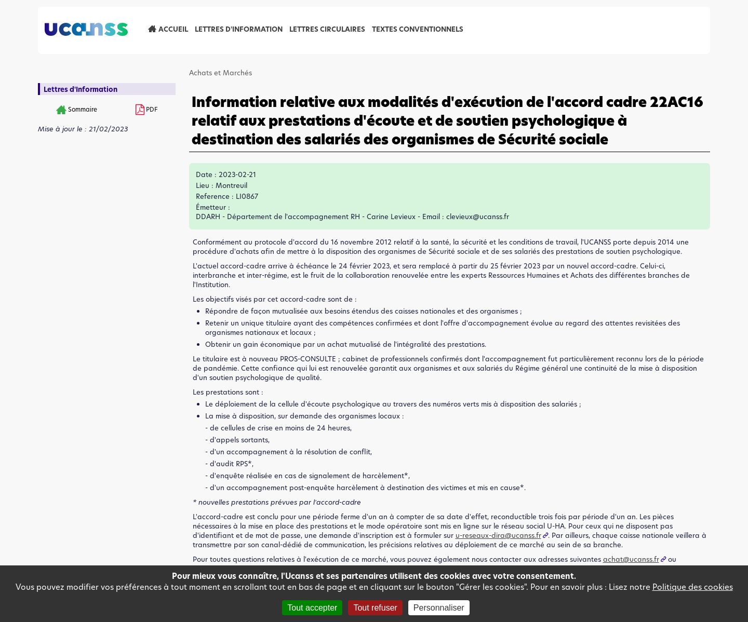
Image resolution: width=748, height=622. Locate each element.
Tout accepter (312, 607)
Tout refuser (375, 607)
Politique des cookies (692, 587)
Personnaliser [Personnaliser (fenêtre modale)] (438, 607)
